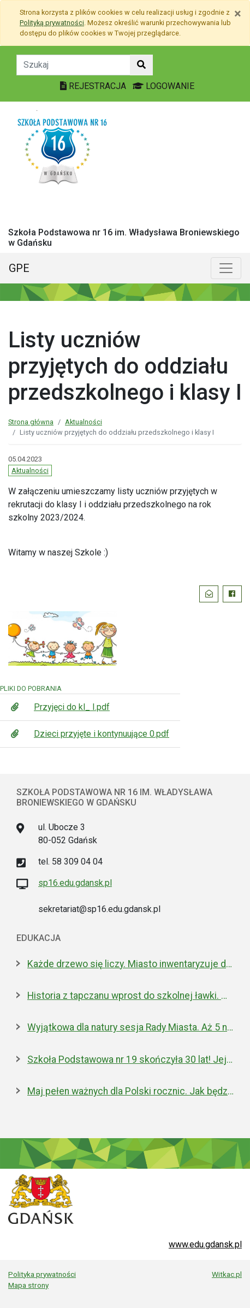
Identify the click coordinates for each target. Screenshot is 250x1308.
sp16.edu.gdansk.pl (75, 883)
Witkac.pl (227, 1274)
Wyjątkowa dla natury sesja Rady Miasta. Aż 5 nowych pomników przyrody (130, 1027)
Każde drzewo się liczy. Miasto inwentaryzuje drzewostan (130, 963)
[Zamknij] (237, 13)
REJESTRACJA (94, 86)
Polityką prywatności (52, 23)
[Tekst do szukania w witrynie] (73, 65)
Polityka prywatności (42, 1274)
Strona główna (30, 422)
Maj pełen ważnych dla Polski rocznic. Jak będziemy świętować (130, 1091)
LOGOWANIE (163, 86)
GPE (19, 268)
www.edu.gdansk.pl (205, 1244)
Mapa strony (28, 1285)
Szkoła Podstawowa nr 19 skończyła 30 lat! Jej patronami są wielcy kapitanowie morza (130, 1059)
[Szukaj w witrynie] (141, 65)
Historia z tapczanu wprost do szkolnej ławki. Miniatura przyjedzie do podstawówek (130, 995)
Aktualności (83, 422)
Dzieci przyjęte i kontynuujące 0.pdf (101, 734)
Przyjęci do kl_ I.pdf (72, 707)
